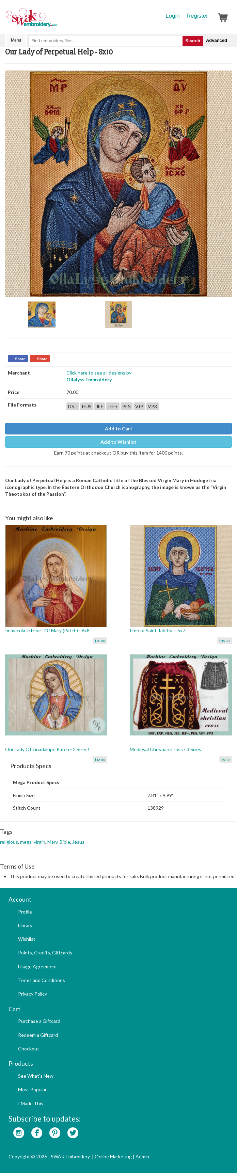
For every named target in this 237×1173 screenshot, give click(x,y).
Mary (52, 842)
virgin (39, 842)
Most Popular (32, 1089)
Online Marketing (113, 1156)
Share (20, 359)
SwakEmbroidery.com (56, 20)
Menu (16, 40)
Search (193, 40)
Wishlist (26, 939)
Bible (65, 842)
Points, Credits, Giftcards (45, 952)
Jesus (78, 842)
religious (9, 842)
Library (25, 925)
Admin (142, 1156)
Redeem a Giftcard (38, 1035)
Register (197, 16)
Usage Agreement (37, 966)
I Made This (30, 1103)
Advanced (216, 40)
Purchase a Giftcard (39, 1021)
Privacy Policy (32, 994)
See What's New (35, 1076)
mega (26, 842)
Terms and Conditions (41, 980)
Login (172, 16)
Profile (25, 912)
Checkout (28, 1048)
